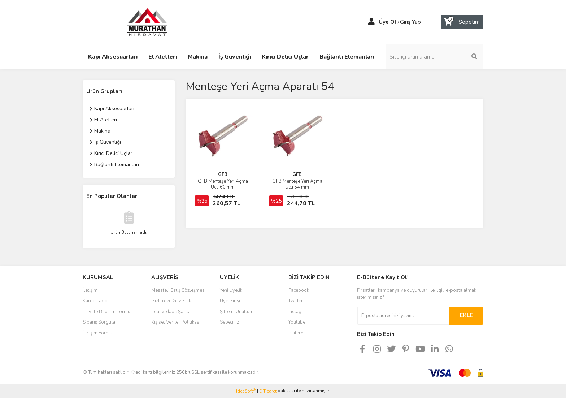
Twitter (295, 301)
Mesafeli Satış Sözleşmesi (178, 290)
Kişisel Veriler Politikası (175, 322)
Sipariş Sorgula (99, 322)
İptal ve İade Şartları (172, 311)
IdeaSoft (246, 391)
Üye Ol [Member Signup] (388, 22)
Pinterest (297, 333)
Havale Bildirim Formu (106, 311)
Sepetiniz (229, 322)
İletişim (90, 290)
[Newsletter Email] (403, 316)
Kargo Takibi (96, 301)
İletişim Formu (97, 333)
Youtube (296, 322)
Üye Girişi (230, 301)
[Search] (434, 56)
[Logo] (140, 22)
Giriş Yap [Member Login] (410, 22)
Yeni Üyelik (231, 290)
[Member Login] (371, 22)
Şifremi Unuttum (236, 311)
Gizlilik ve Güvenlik (171, 301)
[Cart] (462, 22)
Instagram (299, 311)
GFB (222, 174)
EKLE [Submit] (466, 315)
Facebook (298, 290)
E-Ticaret (268, 391)
